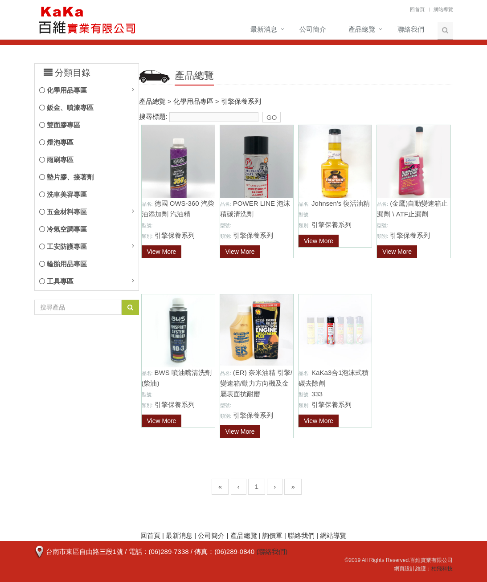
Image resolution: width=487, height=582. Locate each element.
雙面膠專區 (59, 125)
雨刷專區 (56, 159)
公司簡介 (312, 29)
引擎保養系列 (241, 101)
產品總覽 (361, 29)
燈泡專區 (56, 142)
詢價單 (272, 535)
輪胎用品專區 (63, 264)
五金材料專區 (63, 212)
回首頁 (417, 9)
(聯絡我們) (271, 551)
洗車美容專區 (63, 194)
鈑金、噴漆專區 (66, 107)
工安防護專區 (63, 246)
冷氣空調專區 (63, 229)
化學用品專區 (63, 90)
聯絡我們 (410, 29)
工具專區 (56, 281)
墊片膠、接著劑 (66, 177)
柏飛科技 (442, 569)
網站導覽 (443, 9)
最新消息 (263, 29)
